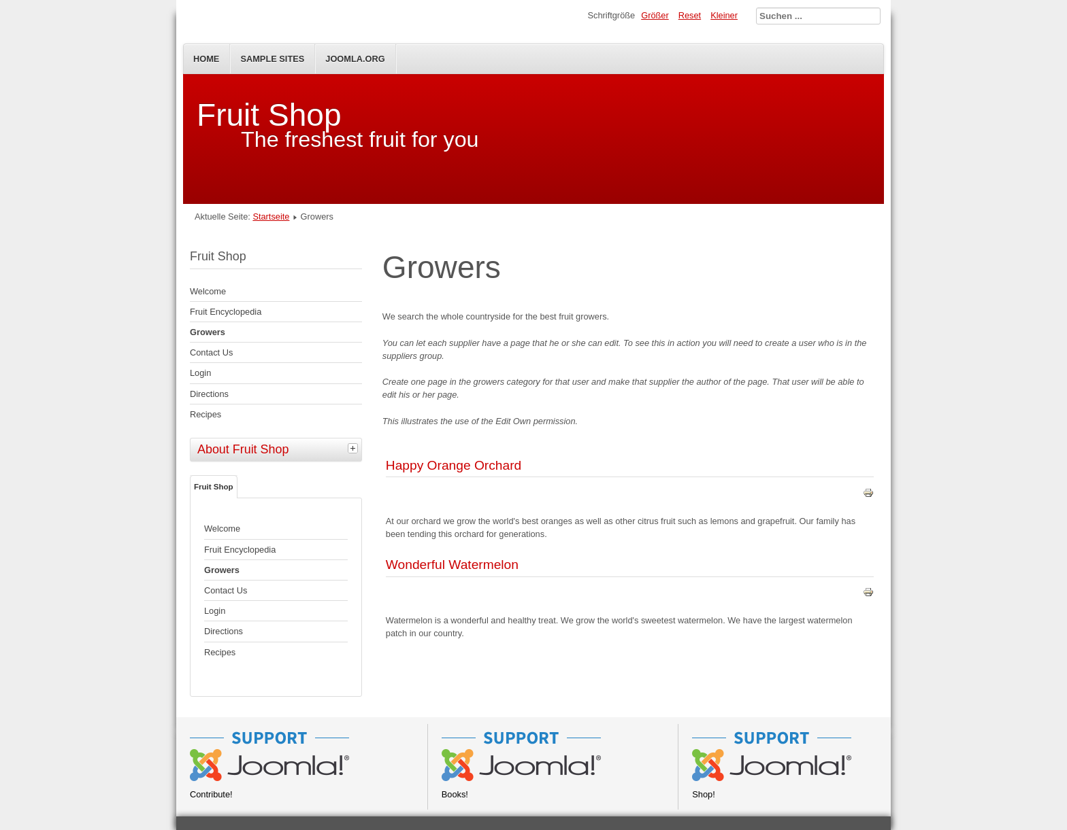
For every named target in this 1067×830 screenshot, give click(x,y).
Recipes (205, 414)
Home (206, 59)
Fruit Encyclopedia (225, 312)
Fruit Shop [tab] (213, 487)
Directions (209, 394)
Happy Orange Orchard (453, 465)
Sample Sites (272, 59)
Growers (207, 332)
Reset (689, 15)
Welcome (208, 291)
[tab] (354, 447)
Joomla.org (354, 59)
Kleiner (724, 15)
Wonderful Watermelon (452, 564)
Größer (655, 15)
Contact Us (211, 352)
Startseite (270, 216)
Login (200, 373)
